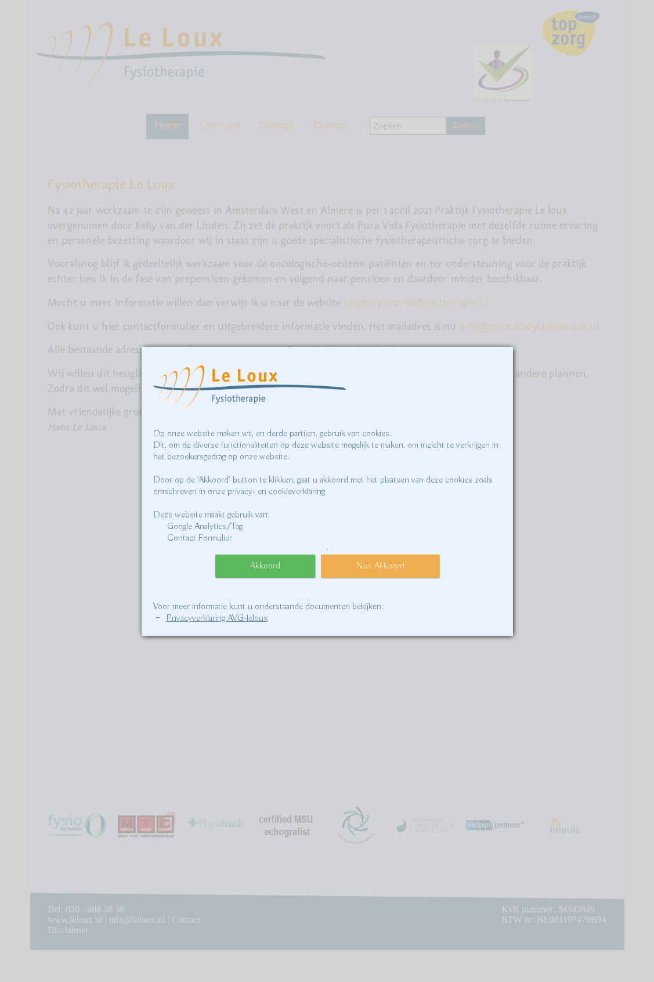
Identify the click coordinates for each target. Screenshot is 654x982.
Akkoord (265, 566)
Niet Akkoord (380, 566)
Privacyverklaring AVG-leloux (217, 618)
